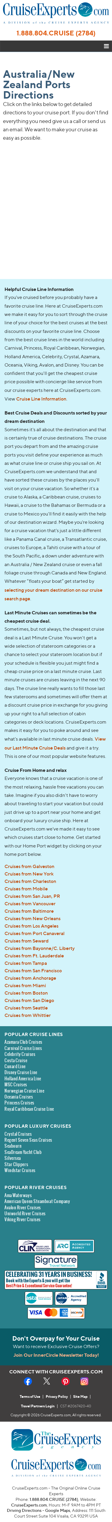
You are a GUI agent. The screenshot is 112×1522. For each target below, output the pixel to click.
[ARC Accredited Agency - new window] (74, 1246)
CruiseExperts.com (29, 1505)
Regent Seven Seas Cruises (28, 1140)
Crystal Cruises (18, 1134)
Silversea (12, 1158)
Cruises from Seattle (26, 1008)
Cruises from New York (28, 874)
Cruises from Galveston (29, 866)
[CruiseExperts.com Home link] (56, 22)
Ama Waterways (18, 1195)
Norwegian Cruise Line (24, 1091)
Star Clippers (16, 1164)
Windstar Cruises (20, 1170)
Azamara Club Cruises (23, 1042)
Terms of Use (30, 1396)
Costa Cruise (15, 1060)
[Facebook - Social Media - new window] (28, 1381)
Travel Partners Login (38, 1406)
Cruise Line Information (41, 399)
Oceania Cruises (18, 1097)
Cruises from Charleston (30, 881)
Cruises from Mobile (26, 889)
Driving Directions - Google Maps (38, 1510)
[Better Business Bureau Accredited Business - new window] (101, 1280)
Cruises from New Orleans (32, 918)
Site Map (80, 1396)
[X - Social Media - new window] (47, 1381)
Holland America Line (22, 1079)
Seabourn (13, 1146)
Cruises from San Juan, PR (32, 896)
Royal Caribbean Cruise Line (29, 1109)
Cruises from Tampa (25, 963)
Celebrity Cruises (19, 1054)
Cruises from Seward (26, 941)
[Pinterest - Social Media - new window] (66, 1381)
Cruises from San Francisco (33, 970)
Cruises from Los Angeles (31, 926)
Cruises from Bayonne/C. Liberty (39, 948)
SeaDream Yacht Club (23, 1152)
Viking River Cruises (22, 1219)
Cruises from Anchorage (30, 978)
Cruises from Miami (25, 985)
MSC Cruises (15, 1084)
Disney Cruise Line (20, 1072)
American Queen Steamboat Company (37, 1201)
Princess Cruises (19, 1103)
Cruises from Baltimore (29, 911)
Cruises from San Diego (29, 1000)
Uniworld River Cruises (25, 1213)
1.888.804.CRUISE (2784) (56, 33)
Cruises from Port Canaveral (34, 933)
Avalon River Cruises (22, 1207)
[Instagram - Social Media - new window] (84, 1381)
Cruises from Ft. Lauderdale (34, 956)
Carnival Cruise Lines (23, 1048)
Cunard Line (15, 1066)
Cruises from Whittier (27, 1015)
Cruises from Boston (26, 993)
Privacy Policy (57, 1396)
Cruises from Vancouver (30, 903)
